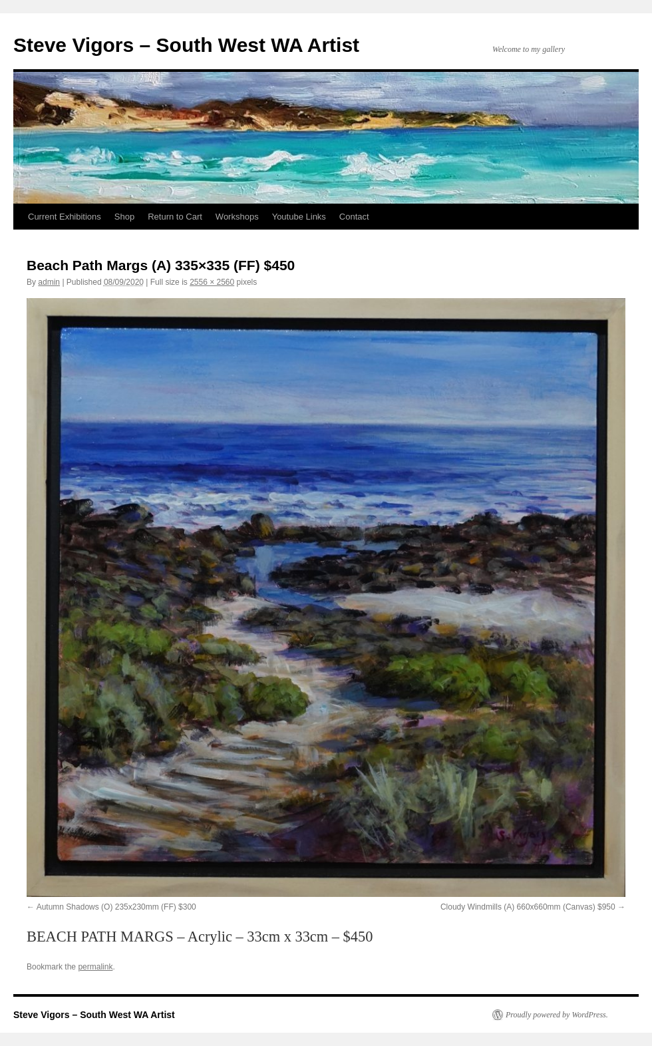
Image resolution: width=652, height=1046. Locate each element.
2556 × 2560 (212, 282)
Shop (124, 217)
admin (49, 282)
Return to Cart (175, 217)
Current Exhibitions (64, 217)
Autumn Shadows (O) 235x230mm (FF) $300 (116, 907)
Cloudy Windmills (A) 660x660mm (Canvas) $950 (527, 907)
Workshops (237, 217)
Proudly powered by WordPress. (557, 1014)
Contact (354, 217)
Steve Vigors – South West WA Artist (186, 45)
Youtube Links (299, 217)
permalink (95, 966)
